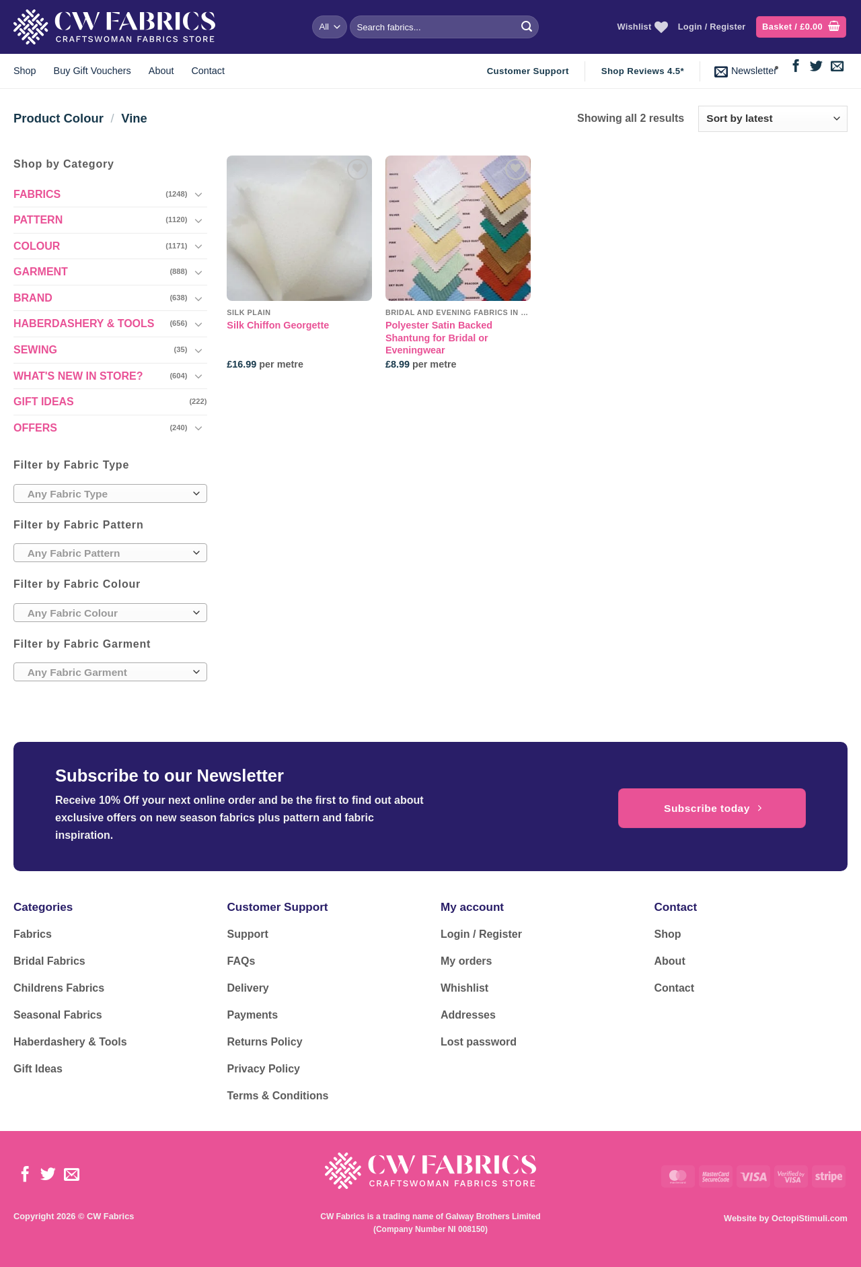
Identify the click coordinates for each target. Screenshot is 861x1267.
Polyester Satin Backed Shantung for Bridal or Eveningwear (438, 337)
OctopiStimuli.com (810, 1218)
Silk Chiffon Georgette (278, 325)
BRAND (32, 298)
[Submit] (526, 26)
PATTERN (38, 220)
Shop (24, 70)
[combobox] (110, 493)
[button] (801, 27)
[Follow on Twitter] (816, 67)
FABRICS (37, 194)
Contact (208, 70)
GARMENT (40, 271)
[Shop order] (773, 119)
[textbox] (107, 494)
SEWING (35, 349)
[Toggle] (199, 194)
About (161, 70)
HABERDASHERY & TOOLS (84, 323)
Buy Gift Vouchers (92, 70)
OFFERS (35, 428)
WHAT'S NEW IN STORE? (78, 376)
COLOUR (36, 246)
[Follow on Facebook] (796, 67)
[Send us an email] (837, 67)
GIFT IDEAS (43, 401)
